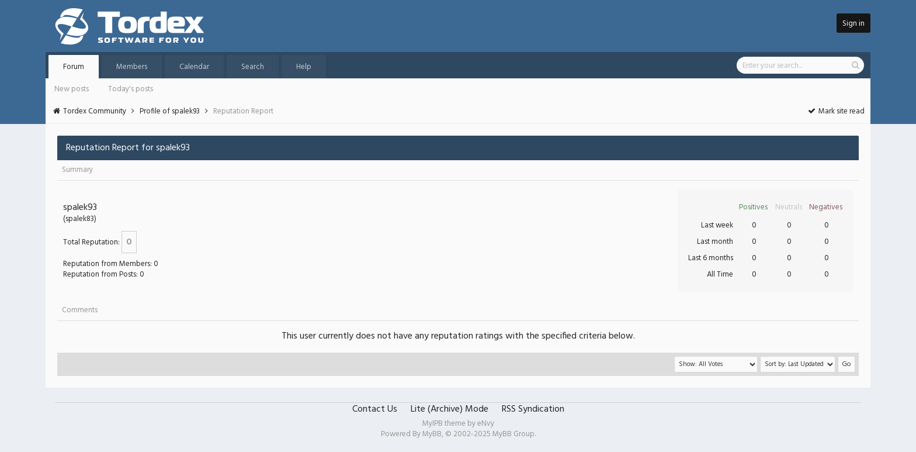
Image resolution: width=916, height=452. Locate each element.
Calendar (194, 67)
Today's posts (130, 89)
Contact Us (374, 409)
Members (131, 67)
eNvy (485, 424)
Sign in (853, 24)
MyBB (432, 434)
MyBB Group (513, 434)
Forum (73, 67)
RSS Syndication (533, 409)
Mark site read (836, 111)
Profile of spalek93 (170, 111)
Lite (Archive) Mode (449, 409)
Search (252, 67)
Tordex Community (94, 111)
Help (303, 67)
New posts (71, 89)
